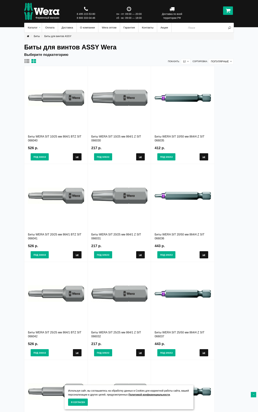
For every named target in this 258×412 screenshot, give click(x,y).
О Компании (85, 376)
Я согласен (78, 402)
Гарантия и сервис (89, 380)
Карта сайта (139, 380)
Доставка (83, 384)
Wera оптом (139, 384)
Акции (135, 376)
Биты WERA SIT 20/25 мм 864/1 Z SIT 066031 (50, 214)
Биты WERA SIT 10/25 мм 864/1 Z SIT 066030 (102, 127)
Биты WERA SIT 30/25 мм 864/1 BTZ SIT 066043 (101, 301)
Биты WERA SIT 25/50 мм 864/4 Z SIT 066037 (50, 301)
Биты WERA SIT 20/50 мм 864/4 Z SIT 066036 (102, 214)
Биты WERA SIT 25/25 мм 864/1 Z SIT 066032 (207, 214)
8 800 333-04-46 (86, 17)
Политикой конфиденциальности (149, 394)
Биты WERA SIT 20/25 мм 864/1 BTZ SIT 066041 (206, 127)
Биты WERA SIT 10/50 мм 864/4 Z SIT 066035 (154, 127)
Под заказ (40, 146)
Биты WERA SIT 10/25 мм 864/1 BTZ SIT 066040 (49, 127)
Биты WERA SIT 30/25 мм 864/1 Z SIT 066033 (154, 301)
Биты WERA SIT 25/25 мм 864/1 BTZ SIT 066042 (153, 214)
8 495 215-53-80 (86, 14)
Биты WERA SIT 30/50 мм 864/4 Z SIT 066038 (207, 301)
